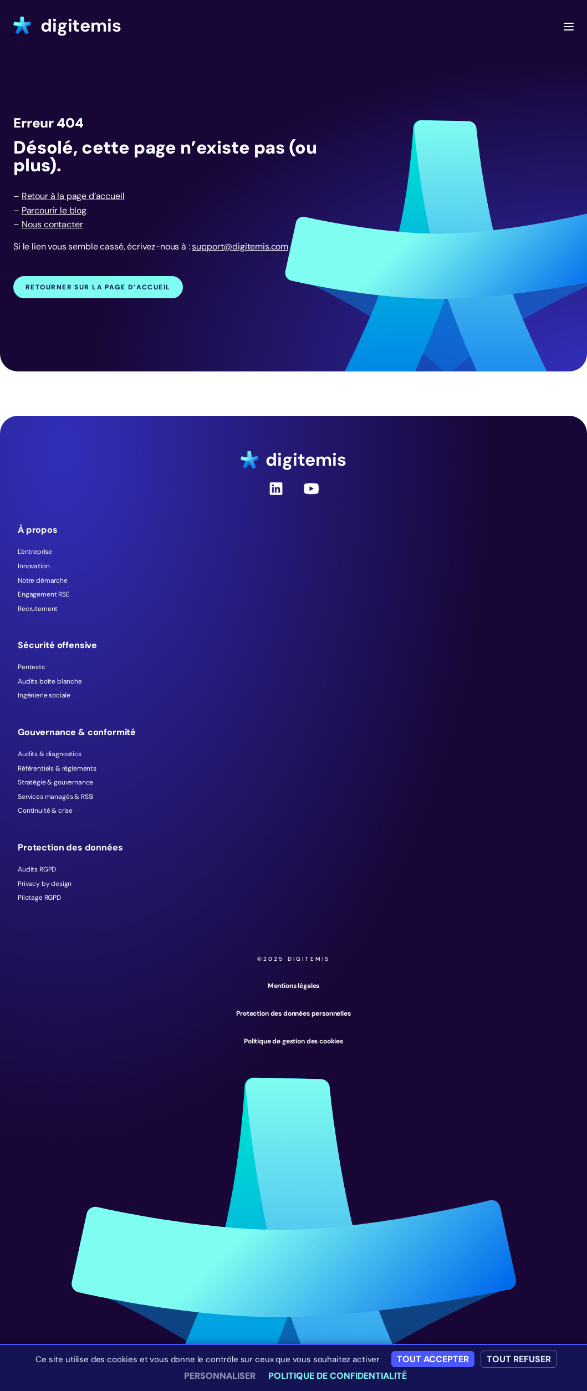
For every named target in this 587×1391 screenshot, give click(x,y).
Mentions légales (293, 985)
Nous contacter (52, 224)
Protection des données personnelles (293, 1013)
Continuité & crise (45, 810)
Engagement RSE (44, 594)
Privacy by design (45, 883)
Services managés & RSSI (56, 796)
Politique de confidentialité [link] (337, 1376)
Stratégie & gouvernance (55, 782)
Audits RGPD (37, 869)
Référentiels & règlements (57, 768)
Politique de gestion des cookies (293, 1041)
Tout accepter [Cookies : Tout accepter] (433, 1359)
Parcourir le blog (54, 210)
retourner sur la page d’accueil (98, 287)
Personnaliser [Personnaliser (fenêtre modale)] (220, 1376)
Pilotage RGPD (39, 897)
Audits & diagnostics (49, 754)
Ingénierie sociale (44, 695)
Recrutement (38, 608)
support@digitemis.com (240, 246)
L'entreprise (35, 551)
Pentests (31, 667)
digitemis (67, 25)
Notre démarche (43, 580)
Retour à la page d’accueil (73, 196)
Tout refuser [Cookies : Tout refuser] (519, 1359)
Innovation (33, 566)
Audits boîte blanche (50, 681)
